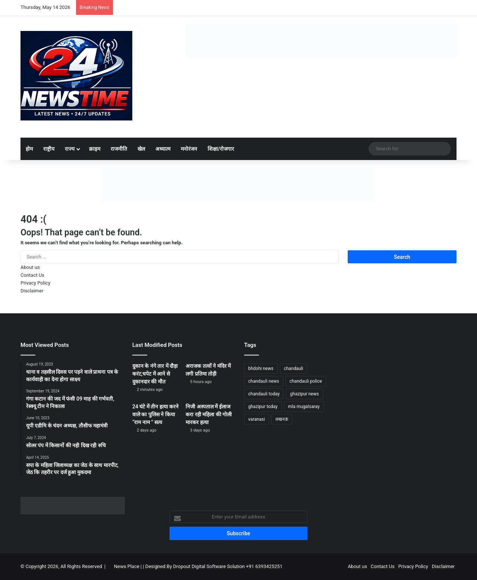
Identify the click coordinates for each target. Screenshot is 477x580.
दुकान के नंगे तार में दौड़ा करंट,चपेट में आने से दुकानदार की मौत (155, 374)
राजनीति (119, 149)
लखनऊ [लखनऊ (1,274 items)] (281, 419)
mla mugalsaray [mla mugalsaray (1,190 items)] (304, 406)
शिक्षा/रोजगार (221, 149)
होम (29, 149)
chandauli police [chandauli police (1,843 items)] (306, 381)
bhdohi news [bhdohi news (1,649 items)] (261, 368)
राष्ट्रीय (48, 149)
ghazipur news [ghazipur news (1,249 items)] (304, 393)
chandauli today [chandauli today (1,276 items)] (263, 393)
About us (30, 267)
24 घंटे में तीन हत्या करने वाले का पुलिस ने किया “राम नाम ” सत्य (155, 414)
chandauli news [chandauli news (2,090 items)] (263, 381)
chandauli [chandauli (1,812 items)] (293, 368)
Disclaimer (31, 291)
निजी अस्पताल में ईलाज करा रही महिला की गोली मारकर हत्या (209, 414)
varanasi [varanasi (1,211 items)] (256, 419)
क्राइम (94, 149)
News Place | (128, 566)
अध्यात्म (162, 149)
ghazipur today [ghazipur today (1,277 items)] (263, 406)
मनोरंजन (189, 149)
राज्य (70, 149)
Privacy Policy (35, 283)
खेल (141, 149)
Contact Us (32, 275)
